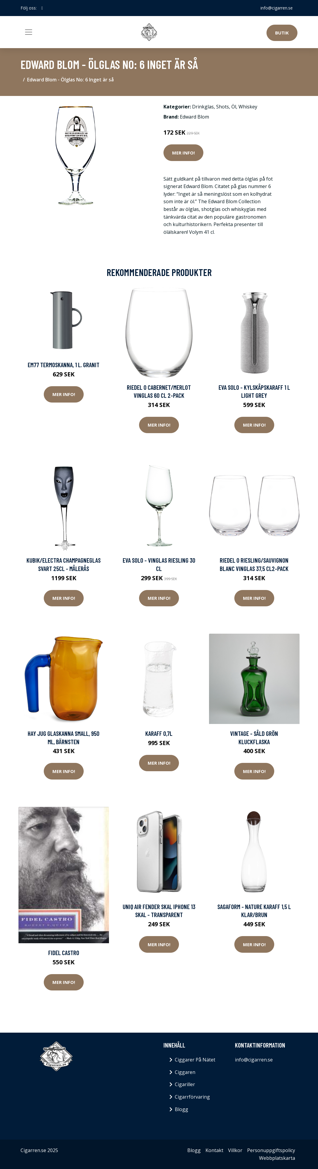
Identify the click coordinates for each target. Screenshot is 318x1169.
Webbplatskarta (277, 1158)
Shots (222, 106)
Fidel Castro (63, 952)
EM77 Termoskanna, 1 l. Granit (63, 364)
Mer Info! (183, 153)
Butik (282, 33)
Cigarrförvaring (192, 1097)
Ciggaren (185, 1072)
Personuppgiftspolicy (271, 1150)
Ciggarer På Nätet (195, 1059)
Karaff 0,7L (158, 733)
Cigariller (185, 1084)
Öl (233, 106)
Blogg (181, 1109)
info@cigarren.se (277, 8)
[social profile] (42, 8)
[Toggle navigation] (29, 32)
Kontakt (214, 1150)
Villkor (235, 1150)
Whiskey (247, 106)
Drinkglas (203, 106)
